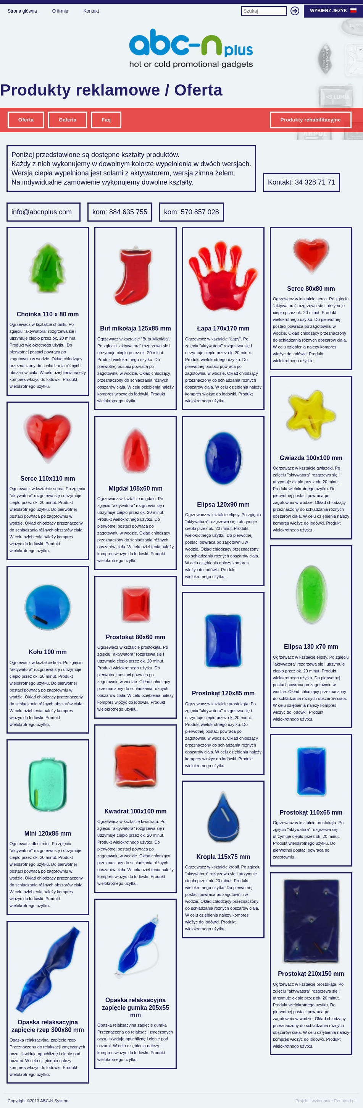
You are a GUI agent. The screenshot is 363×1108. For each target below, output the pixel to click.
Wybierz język (333, 10)
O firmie (60, 11)
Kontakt (91, 11)
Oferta (26, 120)
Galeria (67, 120)
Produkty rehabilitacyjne (311, 120)
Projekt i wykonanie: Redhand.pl (325, 1100)
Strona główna (22, 11)
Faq (106, 120)
